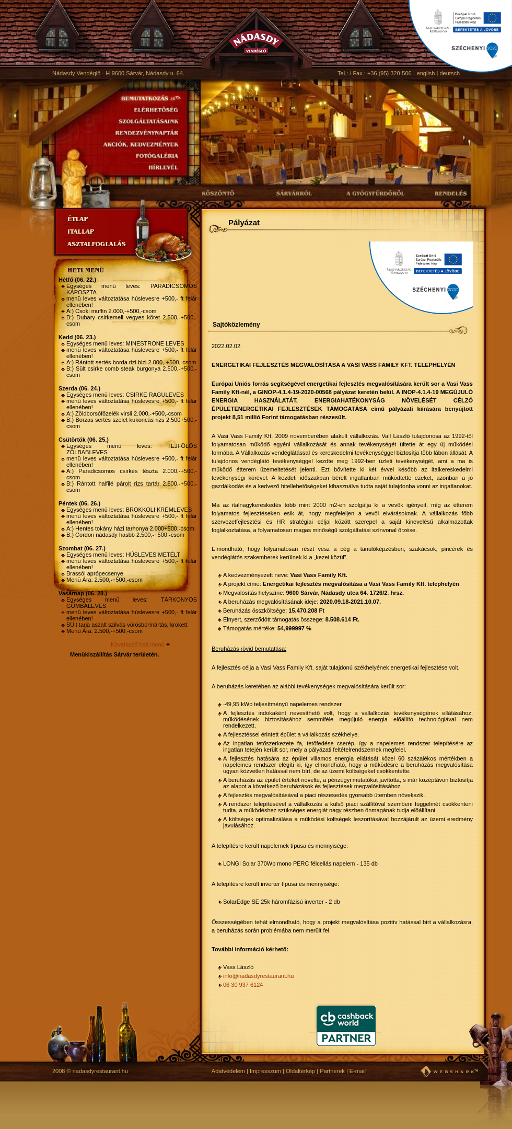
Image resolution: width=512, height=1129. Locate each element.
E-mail (358, 1071)
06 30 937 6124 (243, 985)
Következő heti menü (138, 644)
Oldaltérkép (300, 1071)
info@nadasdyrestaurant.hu (258, 976)
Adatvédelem (228, 1071)
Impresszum (265, 1071)
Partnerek (332, 1071)
